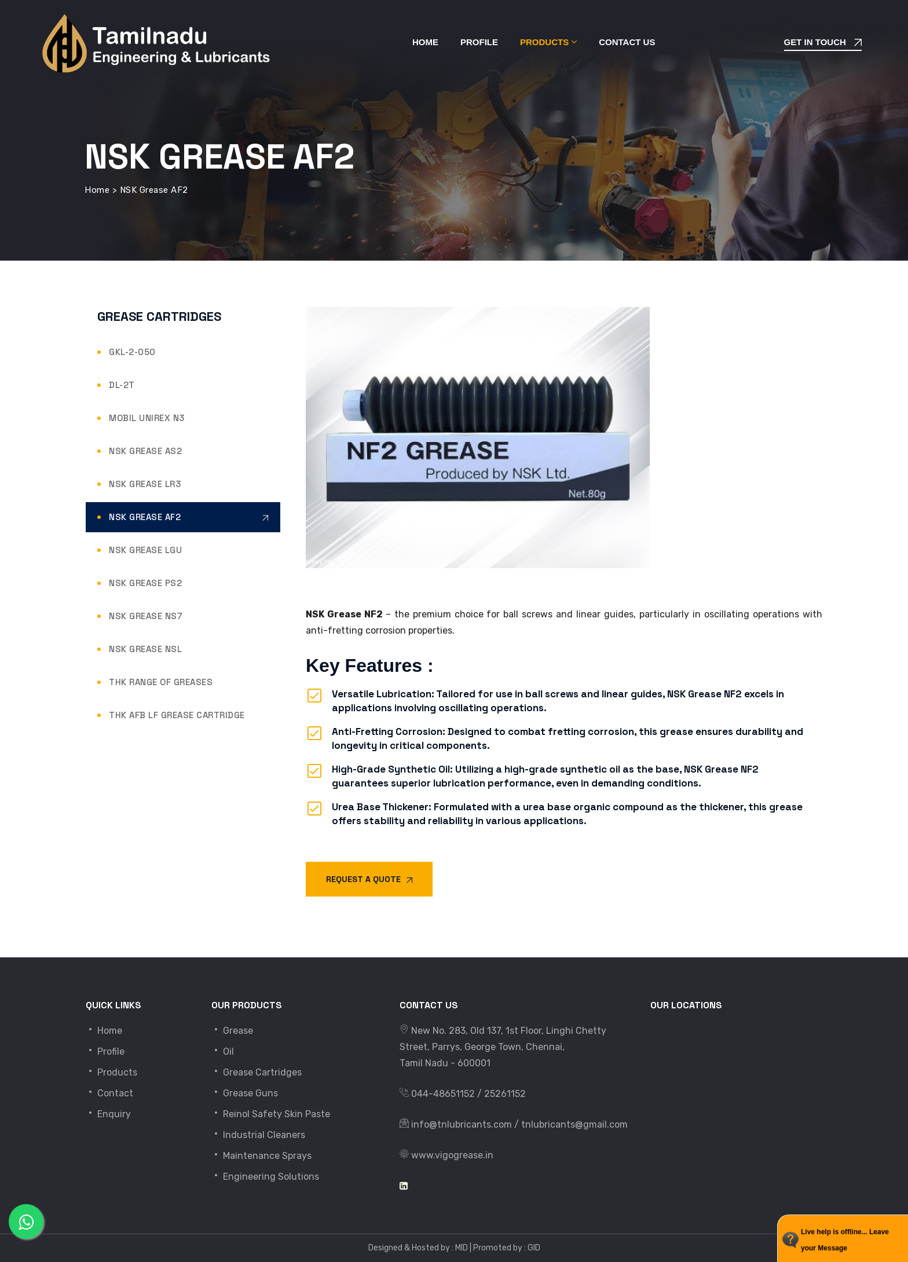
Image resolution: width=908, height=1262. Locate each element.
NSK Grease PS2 (145, 582)
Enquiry (108, 1114)
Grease (232, 1030)
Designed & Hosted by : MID (418, 1248)
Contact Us (627, 42)
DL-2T (122, 384)
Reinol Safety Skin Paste (270, 1114)
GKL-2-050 (132, 351)
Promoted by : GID (506, 1248)
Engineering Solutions (265, 1176)
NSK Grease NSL (145, 648)
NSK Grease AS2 (145, 450)
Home (425, 42)
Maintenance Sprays (261, 1155)
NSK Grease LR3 (145, 483)
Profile (479, 42)
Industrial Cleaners (258, 1134)
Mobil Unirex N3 (147, 417)
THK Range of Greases (161, 681)
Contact (109, 1093)
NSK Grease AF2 (145, 516)
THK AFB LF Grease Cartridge (177, 714)
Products (544, 42)
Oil (222, 1051)
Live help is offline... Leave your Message (845, 1240)
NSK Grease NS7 (145, 615)
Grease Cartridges (256, 1072)
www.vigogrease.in (452, 1155)
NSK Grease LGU (145, 549)
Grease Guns (244, 1093)
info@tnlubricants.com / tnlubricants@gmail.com (519, 1124)
